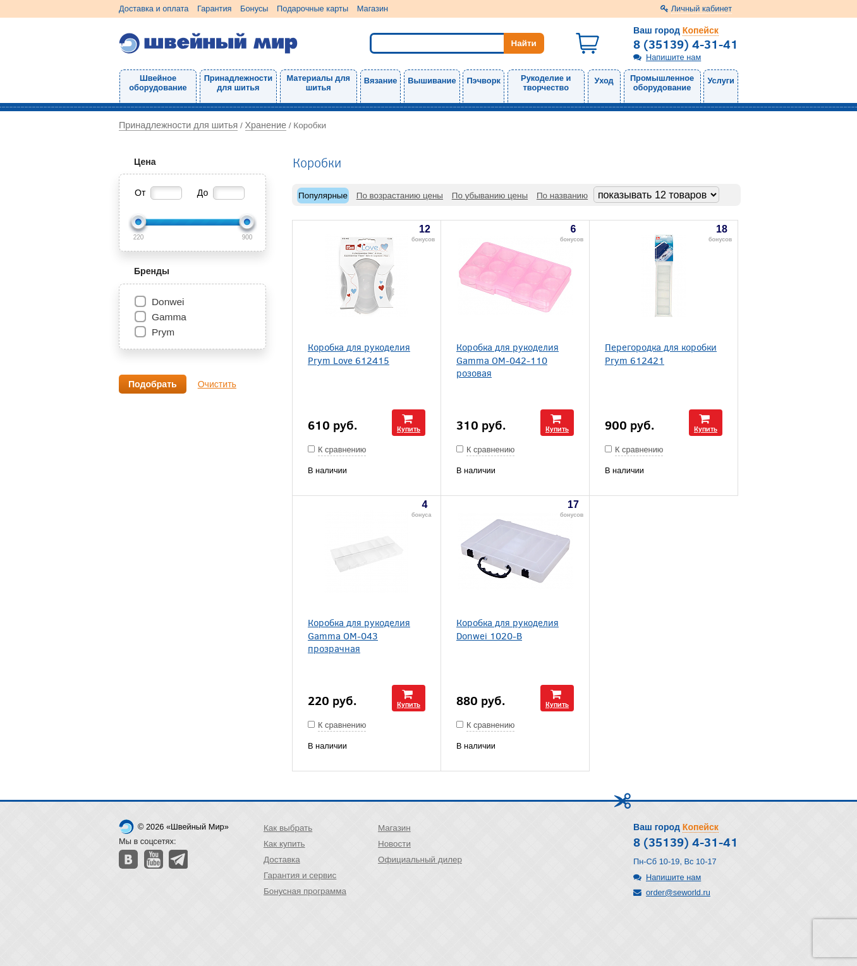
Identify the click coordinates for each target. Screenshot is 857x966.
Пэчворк (483, 80)
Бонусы (254, 8)
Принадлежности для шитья (238, 82)
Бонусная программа (305, 891)
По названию (562, 195)
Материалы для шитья (318, 82)
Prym (163, 332)
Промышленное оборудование (662, 82)
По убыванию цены (490, 195)
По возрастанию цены (399, 195)
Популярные (323, 195)
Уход (604, 80)
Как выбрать (288, 828)
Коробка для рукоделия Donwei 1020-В (507, 628)
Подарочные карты (312, 8)
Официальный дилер (420, 859)
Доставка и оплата (153, 8)
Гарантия (214, 8)
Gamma (169, 316)
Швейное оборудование (157, 82)
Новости (394, 843)
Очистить (217, 384)
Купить (408, 428)
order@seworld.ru (678, 892)
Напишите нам (673, 57)
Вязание (381, 80)
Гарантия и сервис (300, 875)
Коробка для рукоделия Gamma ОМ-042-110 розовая (507, 359)
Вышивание (432, 80)
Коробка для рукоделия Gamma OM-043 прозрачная (359, 635)
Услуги (720, 80)
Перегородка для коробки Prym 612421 (661, 353)
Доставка (282, 859)
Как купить (284, 843)
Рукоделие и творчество (546, 82)
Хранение (265, 125)
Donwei (168, 301)
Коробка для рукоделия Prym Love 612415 (359, 353)
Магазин (372, 8)
